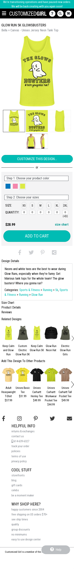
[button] (14, 121)
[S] (32, 212)
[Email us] (69, 419)
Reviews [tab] (6, 312)
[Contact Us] (53, 14)
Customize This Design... (37, 159)
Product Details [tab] (11, 307)
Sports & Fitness (29, 290)
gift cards (16, 485)
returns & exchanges (23, 431)
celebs (15, 490)
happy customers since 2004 (27, 509)
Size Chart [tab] (7, 303)
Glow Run (37, 295)
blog (13, 480)
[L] (49, 212)
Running (47, 290)
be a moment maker (22, 495)
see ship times (19, 519)
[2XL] (65, 212)
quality (15, 524)
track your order (20, 446)
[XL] (57, 212)
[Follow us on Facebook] (3, 419)
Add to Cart (37, 236)
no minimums (19, 534)
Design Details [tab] (10, 261)
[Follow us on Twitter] (52, 419)
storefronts (18, 475)
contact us (17, 436)
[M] (40, 212)
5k (56, 290)
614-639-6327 (20, 441)
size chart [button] (61, 224)
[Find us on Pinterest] (36, 419)
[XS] (24, 212)
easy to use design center (26, 539)
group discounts (20, 529)
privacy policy (19, 461)
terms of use (18, 456)
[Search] (61, 14)
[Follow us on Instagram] (19, 419)
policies (15, 451)
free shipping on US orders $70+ (29, 514)
